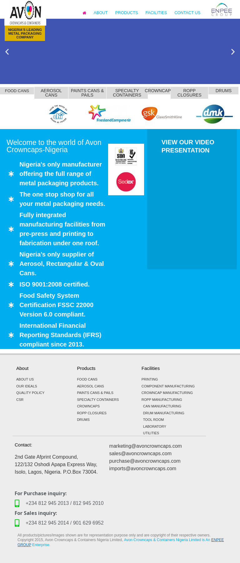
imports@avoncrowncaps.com (143, 468)
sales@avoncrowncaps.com (140, 453)
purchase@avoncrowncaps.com (145, 461)
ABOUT (101, 12)
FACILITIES (156, 12)
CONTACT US (187, 12)
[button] (7, 51)
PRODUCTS (126, 12)
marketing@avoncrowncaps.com (145, 446)
